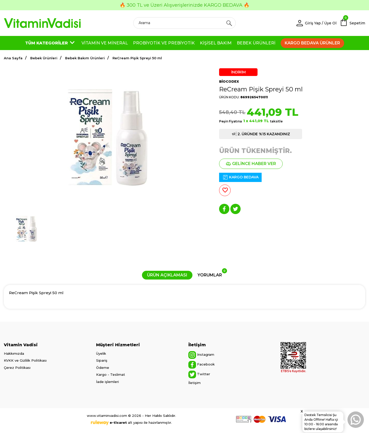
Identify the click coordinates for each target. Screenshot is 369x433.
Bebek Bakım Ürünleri (85, 58)
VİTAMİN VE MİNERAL (104, 43)
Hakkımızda (14, 353)
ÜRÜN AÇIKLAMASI (167, 275)
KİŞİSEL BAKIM (216, 43)
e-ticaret (118, 422)
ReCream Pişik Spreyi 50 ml (137, 58)
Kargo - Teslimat (110, 374)
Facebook (201, 365)
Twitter (199, 374)
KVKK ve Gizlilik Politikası (25, 360)
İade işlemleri (107, 382)
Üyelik (101, 353)
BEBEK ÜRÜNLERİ (256, 43)
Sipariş (101, 360)
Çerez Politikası (17, 367)
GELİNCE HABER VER (251, 163)
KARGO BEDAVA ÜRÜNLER (312, 43)
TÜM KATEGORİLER (50, 43)
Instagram (201, 355)
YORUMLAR (212, 274)
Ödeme (102, 367)
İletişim (194, 383)
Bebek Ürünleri (43, 58)
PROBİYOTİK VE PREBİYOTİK (164, 43)
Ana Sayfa (13, 58)
